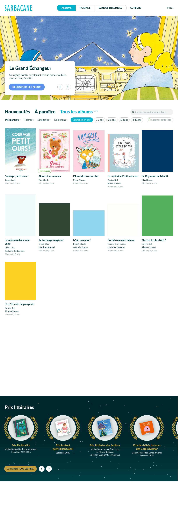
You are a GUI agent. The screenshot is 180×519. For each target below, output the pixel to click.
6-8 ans (124, 119)
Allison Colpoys (114, 183)
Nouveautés (17, 111)
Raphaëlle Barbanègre (15, 251)
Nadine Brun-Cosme (117, 246)
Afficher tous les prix (20, 468)
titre (12, 119)
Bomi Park (43, 180)
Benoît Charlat (79, 246)
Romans (85, 7)
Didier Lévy (10, 248)
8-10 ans (136, 119)
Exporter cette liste (159, 119)
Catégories (43, 119)
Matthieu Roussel (47, 248)
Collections (60, 119)
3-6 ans (112, 119)
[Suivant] (67, 87)
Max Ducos (147, 180)
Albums (67, 7)
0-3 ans (99, 119)
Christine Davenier (116, 249)
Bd (110, 7)
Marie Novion (79, 180)
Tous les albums (79, 111)
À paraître (45, 111)
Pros (170, 7)
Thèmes (28, 119)
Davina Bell (113, 180)
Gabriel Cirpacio (80, 249)
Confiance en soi (81, 119)
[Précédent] (60, 87)
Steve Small (10, 180)
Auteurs (135, 7)
